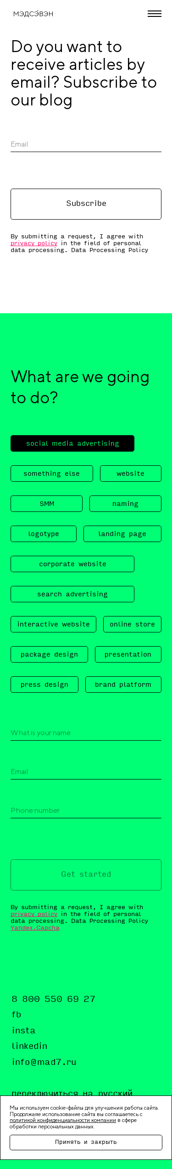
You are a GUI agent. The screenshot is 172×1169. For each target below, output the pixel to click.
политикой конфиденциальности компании (63, 1120)
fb (16, 1015)
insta (23, 1031)
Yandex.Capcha (35, 928)
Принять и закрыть (86, 1142)
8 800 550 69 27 (53, 999)
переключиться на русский (72, 1094)
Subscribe (86, 204)
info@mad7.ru (43, 1062)
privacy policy (34, 244)
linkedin (29, 1047)
